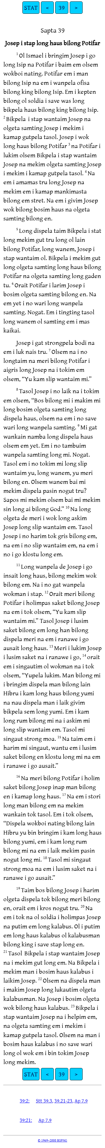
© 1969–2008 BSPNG (52, 1140)
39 (62, 7)
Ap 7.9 (81, 1100)
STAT (31, 7)
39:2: (24, 1100)
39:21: (26, 1120)
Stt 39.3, (44, 1100)
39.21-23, (63, 1100)
